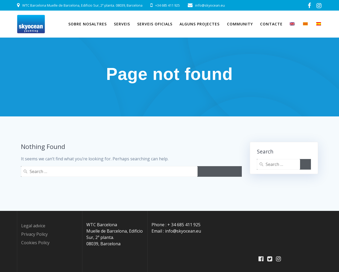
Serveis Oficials (154, 23)
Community (240, 23)
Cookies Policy (35, 243)
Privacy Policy (34, 234)
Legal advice (33, 226)
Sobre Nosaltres (87, 23)
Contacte (271, 23)
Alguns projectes (200, 23)
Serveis (122, 23)
